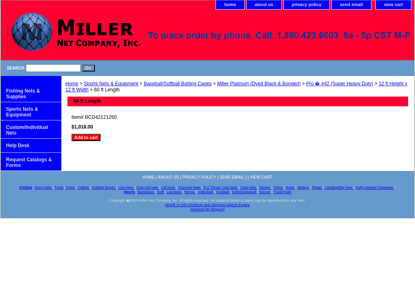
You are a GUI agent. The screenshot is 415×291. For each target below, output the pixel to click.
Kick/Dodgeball (245, 192)
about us (264, 4)
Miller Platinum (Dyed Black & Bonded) (259, 83)
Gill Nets (168, 188)
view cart (393, 4)
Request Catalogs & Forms (29, 162)
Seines (265, 188)
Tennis (190, 192)
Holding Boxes (104, 188)
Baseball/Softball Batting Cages (178, 83)
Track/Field (282, 192)
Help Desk (17, 145)
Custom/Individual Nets (27, 130)
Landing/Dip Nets (339, 188)
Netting (304, 188)
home (230, 4)
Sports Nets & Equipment (111, 83)
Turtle (59, 188)
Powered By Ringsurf (208, 209)
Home (71, 83)
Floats (317, 188)
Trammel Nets (190, 188)
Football (223, 192)
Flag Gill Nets (147, 188)
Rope (291, 188)
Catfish (84, 188)
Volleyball (206, 192)
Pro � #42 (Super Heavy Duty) (339, 83)
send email (351, 4)
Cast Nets (248, 188)
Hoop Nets (43, 188)
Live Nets (126, 188)
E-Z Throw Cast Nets (220, 188)
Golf (161, 192)
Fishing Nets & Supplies (23, 93)
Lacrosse (174, 192)
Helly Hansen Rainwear (375, 188)
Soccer (265, 192)
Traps (70, 188)
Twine (278, 188)
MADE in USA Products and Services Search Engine (207, 205)
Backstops (146, 192)
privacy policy (306, 4)
